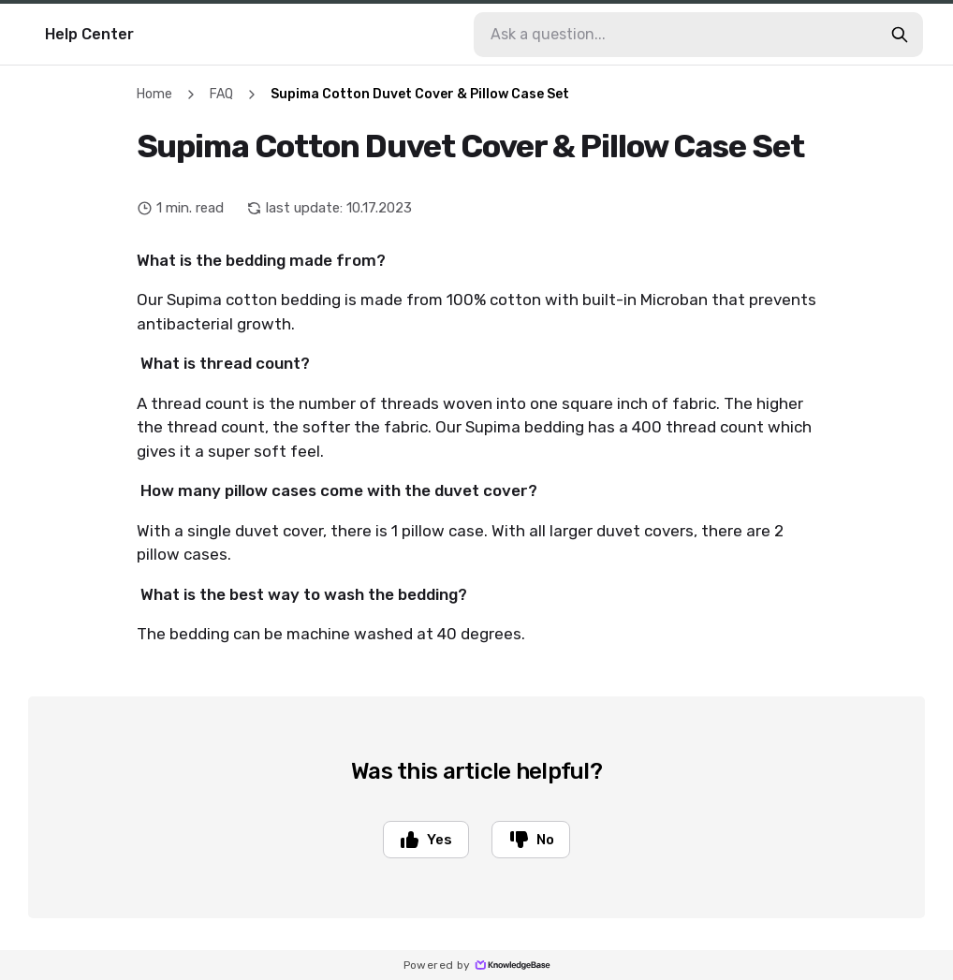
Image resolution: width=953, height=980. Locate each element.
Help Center (89, 34)
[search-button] (899, 34)
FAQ (221, 94)
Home (154, 94)
